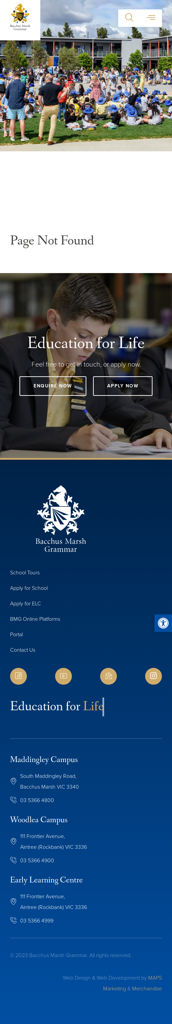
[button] (129, 18)
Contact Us (22, 650)
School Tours (25, 572)
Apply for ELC (25, 603)
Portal (16, 634)
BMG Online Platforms (35, 619)
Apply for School (29, 588)
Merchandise (147, 988)
